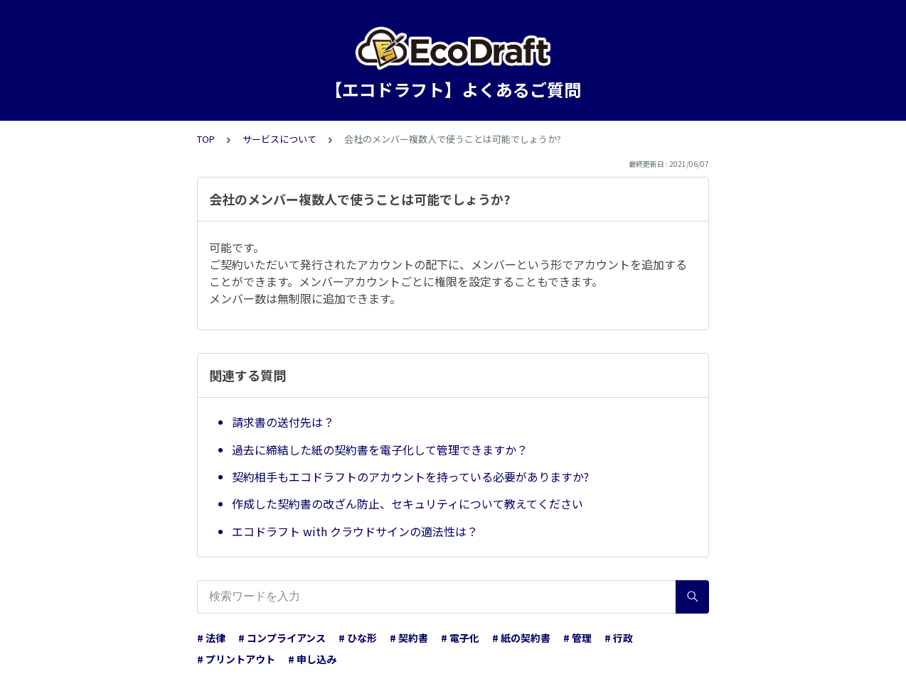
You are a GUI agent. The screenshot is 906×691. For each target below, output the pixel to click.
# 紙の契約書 (521, 638)
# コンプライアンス (282, 638)
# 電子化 (460, 638)
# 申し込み (312, 659)
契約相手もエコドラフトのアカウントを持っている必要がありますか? (410, 476)
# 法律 (211, 638)
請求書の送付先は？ (283, 421)
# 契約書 (409, 638)
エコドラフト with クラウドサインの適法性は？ (355, 531)
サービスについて (279, 139)
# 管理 (577, 638)
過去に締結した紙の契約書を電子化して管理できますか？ (380, 449)
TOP (206, 139)
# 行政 (618, 638)
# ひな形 (358, 638)
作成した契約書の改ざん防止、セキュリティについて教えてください (407, 503)
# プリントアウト (236, 659)
